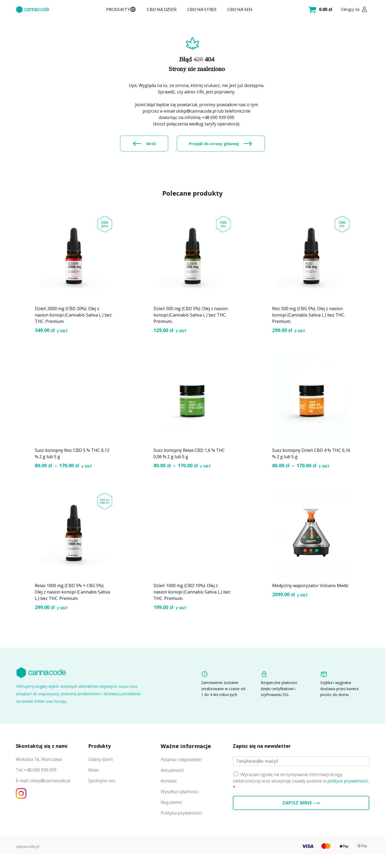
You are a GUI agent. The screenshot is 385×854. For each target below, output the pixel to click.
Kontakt (169, 781)
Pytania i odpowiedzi (181, 759)
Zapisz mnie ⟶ (301, 803)
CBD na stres (202, 9)
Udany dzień (100, 759)
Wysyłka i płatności (179, 791)
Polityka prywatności (181, 813)
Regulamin (171, 802)
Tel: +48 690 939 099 (36, 770)
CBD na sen (239, 9)
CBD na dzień (161, 9)
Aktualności (172, 770)
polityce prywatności (347, 781)
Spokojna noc (102, 781)
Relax (93, 770)
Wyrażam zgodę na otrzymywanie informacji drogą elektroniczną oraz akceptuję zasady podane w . (301, 781)
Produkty (121, 9)
